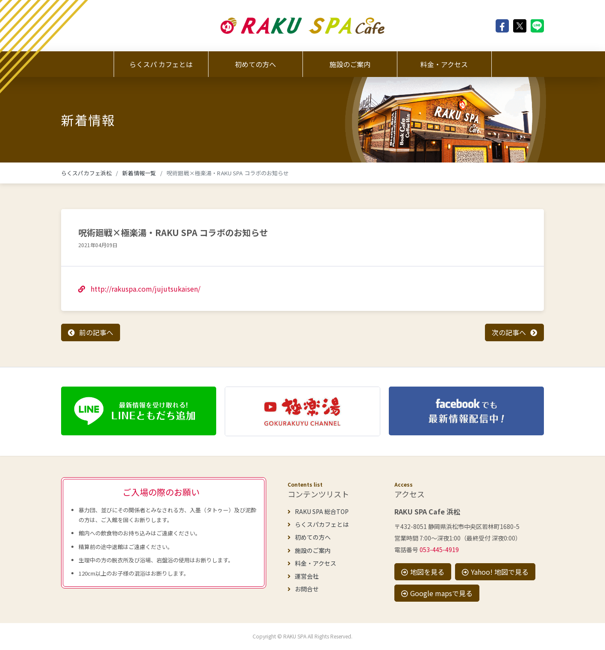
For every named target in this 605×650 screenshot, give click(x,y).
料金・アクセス (444, 64)
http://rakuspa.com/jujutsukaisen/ (139, 289)
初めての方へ (255, 64)
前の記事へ (96, 332)
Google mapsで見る (437, 593)
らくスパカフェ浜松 (86, 173)
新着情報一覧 (139, 173)
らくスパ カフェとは (161, 64)
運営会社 (303, 576)
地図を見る (422, 572)
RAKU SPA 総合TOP (318, 511)
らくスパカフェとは (318, 524)
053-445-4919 (439, 549)
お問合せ (303, 589)
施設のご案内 (349, 64)
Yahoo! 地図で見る (495, 572)
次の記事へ (509, 332)
